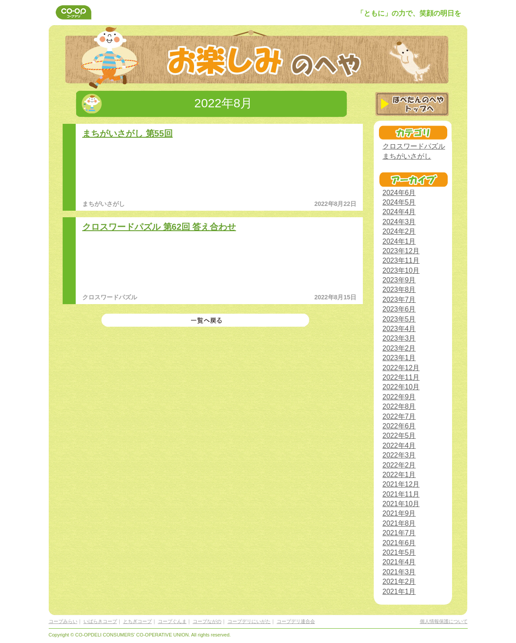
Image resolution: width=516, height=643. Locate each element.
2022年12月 (400, 367)
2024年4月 (399, 211)
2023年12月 (400, 251)
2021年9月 (399, 513)
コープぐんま (172, 621)
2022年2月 (399, 465)
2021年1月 (399, 591)
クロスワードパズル (413, 146)
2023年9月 (399, 280)
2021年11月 (400, 494)
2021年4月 (399, 562)
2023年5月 (399, 319)
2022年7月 (399, 416)
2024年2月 (399, 231)
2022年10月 (400, 387)
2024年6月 (399, 192)
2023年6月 (399, 309)
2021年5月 (399, 552)
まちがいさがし (406, 156)
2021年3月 (399, 572)
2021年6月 (399, 543)
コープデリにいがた (249, 621)
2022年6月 (399, 426)
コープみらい (63, 621)
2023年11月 (400, 260)
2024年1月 (399, 241)
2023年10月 (400, 270)
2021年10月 (400, 503)
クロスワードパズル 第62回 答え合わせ (159, 227)
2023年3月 (399, 338)
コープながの (207, 621)
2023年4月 (399, 328)
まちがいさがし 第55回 (127, 133)
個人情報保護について (444, 621)
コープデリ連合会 (296, 621)
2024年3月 (399, 221)
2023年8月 (399, 289)
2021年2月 (399, 581)
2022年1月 (399, 474)
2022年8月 (399, 406)
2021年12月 (400, 484)
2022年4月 (399, 445)
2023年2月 (399, 348)
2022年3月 (399, 455)
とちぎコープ (137, 621)
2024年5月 (399, 202)
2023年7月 (399, 299)
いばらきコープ (100, 621)
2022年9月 (399, 397)
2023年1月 (399, 357)
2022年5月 (399, 435)
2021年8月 (399, 523)
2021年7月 (399, 533)
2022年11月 (400, 377)
